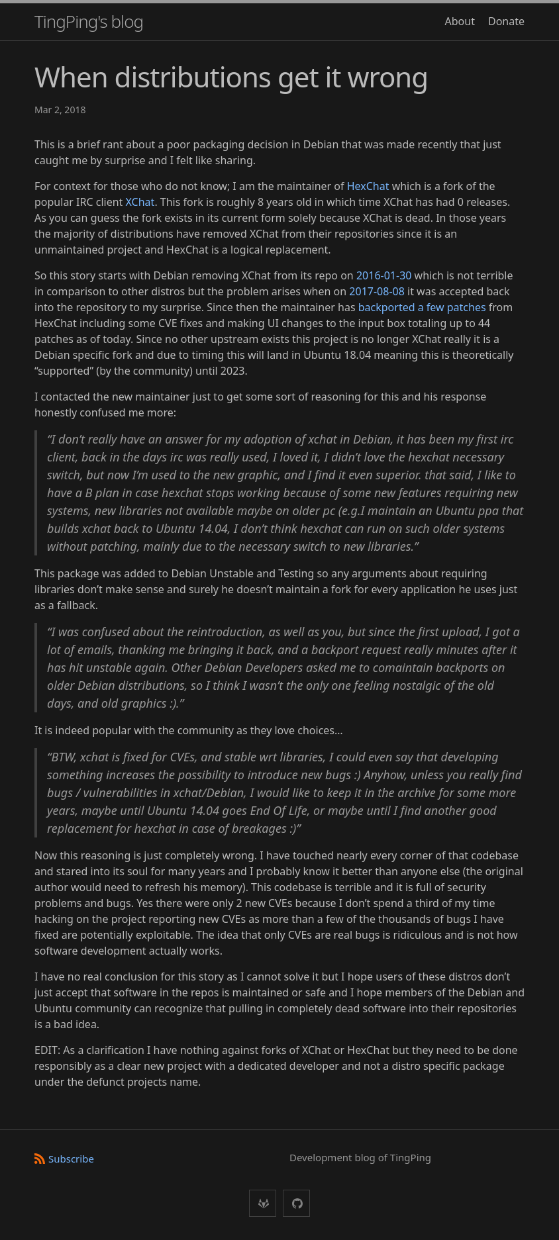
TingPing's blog (88, 21)
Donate (506, 21)
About (460, 21)
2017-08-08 (377, 291)
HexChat (368, 186)
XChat (140, 202)
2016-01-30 (384, 275)
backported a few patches (422, 307)
